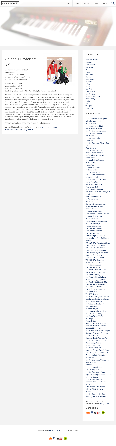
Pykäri (88, 84)
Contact (105, 3)
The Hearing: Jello (93, 267)
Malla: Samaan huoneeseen (96, 221)
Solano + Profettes (93, 96)
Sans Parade (90, 91)
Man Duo (89, 74)
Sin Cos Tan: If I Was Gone (96, 180)
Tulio (88, 101)
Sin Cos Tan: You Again (95, 150)
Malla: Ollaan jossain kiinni (96, 155)
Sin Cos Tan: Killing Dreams (96, 133)
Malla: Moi (90, 165)
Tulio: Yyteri (90, 141)
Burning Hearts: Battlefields (96, 323)
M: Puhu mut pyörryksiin (95, 279)
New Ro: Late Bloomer (94, 189)
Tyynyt (88, 104)
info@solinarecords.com (58, 430)
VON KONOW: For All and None (98, 243)
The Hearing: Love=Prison (96, 236)
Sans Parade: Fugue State (95, 245)
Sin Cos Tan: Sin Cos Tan (95, 394)
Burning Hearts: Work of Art (96, 338)
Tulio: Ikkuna (91, 148)
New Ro (89, 77)
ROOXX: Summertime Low (96, 340)
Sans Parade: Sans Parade (95, 387)
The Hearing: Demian (94, 228)
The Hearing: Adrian (93, 343)
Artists (77, 3)
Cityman (89, 62)
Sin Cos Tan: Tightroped (95, 138)
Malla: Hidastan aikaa (94, 128)
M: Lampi (89, 318)
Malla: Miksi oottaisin (94, 184)
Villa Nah (89, 106)
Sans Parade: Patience (94, 255)
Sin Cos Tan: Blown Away (95, 372)
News (68, 3)
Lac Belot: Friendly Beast (95, 272)
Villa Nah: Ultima (92, 336)
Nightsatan (90, 79)
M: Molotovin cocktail (94, 126)
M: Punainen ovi (92, 199)
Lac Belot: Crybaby (93, 275)
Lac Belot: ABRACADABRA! (96, 270)
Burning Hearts (92, 60)
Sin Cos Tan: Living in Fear (96, 131)
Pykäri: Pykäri (91, 321)
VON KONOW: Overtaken (95, 248)
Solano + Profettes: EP (94, 345)
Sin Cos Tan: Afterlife (94, 379)
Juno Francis (90, 65)
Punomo (89, 82)
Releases (86, 3)
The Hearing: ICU (92, 233)
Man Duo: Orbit (91, 306)
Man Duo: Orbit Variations (96, 277)
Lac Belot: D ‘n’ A (92, 292)
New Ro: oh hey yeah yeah (96, 204)
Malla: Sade (90, 136)
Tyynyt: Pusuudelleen (94, 367)
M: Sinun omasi (92, 177)
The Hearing (90, 99)
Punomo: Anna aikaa (94, 211)
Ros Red (89, 89)
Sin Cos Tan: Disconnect (95, 175)
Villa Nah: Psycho (92, 294)
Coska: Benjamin (92, 370)
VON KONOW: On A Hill (95, 260)
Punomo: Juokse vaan (94, 216)
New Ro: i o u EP (92, 209)
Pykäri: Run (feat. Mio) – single (98, 331)
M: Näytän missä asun (94, 262)
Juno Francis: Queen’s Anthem (97, 214)
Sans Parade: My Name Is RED (97, 253)
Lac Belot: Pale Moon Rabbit (96, 282)
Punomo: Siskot (92, 187)
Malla (88, 72)
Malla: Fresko (91, 124)
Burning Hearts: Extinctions (96, 396)
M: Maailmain (91, 163)
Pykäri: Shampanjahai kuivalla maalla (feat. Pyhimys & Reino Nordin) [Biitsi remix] (97, 299)
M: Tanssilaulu (91, 170)
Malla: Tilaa (90, 202)
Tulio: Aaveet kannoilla (94, 153)
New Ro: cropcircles (93, 197)
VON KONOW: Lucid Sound (96, 250)
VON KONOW (91, 109)
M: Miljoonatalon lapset (95, 304)
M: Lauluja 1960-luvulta (95, 160)
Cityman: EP (90, 365)
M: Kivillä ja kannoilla (94, 265)
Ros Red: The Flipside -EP (96, 289)
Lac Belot (89, 67)
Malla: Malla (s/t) (92, 182)
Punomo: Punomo (93, 167)
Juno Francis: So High (94, 231)
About (96, 3)
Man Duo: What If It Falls (95, 316)
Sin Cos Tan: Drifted (93, 172)
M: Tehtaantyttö (92, 309)
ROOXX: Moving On (93, 348)
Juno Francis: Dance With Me (97, 258)
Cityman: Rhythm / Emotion (97, 333)
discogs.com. (104, 404)
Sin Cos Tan (90, 94)
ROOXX (88, 87)
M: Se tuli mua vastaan (94, 206)
